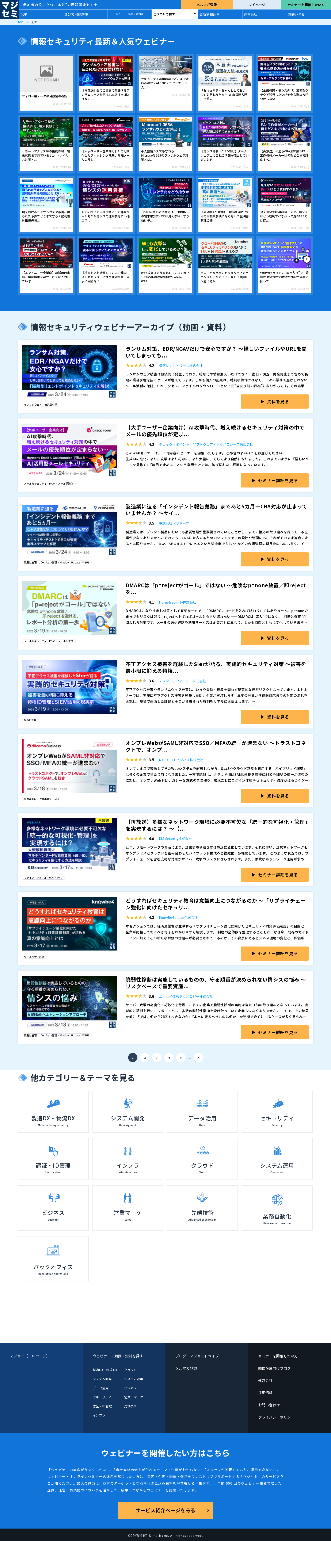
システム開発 (102, 1379)
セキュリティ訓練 (34, 956)
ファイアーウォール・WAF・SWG (43, 877)
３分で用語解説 (76, 14)
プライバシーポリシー (276, 1417)
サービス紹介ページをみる (165, 1510)
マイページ (256, 4)
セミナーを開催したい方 (306, 4)
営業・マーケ (133, 1397)
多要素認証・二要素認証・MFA (41, 799)
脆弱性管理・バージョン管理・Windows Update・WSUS (56, 562)
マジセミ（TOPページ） (30, 1355)
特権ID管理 (30, 720)
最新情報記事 (209, 14)
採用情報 (265, 1392)
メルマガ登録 (207, 4)
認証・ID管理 (102, 1406)
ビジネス (130, 1388)
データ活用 (101, 1388)
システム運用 (133, 1379)
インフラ (99, 1415)
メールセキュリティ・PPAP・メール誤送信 (48, 483)
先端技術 (130, 1406)
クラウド (130, 1370)
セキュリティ (102, 1397)
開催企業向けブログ (274, 1368)
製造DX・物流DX (105, 1370)
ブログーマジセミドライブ (197, 1355)
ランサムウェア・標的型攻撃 (40, 404)
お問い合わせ (269, 1404)
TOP (23, 14)
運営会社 (250, 14)
